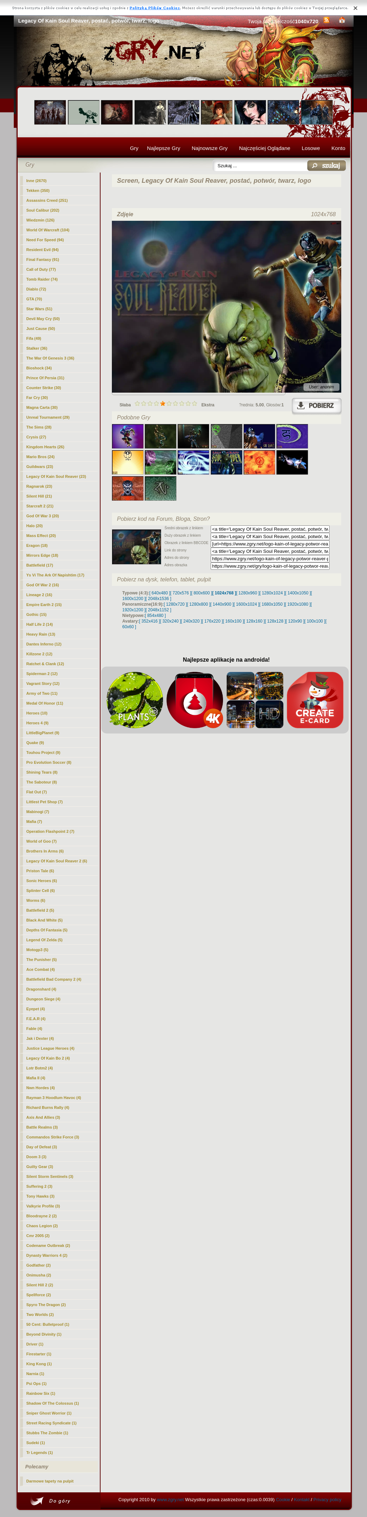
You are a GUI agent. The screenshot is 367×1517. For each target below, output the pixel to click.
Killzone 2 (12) (39, 654)
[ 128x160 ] (254, 621)
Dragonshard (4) (41, 989)
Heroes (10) (37, 713)
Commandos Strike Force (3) (52, 1137)
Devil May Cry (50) (43, 319)
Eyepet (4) (35, 1009)
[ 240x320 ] (191, 621)
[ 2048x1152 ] (159, 609)
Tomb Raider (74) (42, 279)
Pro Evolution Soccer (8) (49, 762)
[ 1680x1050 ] (272, 604)
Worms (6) (36, 900)
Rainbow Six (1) (40, 1393)
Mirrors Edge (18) (42, 555)
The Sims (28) (39, 427)
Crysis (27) (36, 437)
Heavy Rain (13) (40, 634)
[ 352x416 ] (149, 621)
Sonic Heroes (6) (41, 881)
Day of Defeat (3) (41, 1147)
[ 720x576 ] (180, 593)
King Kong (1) (39, 1364)
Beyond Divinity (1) (44, 1334)
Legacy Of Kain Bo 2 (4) (48, 1058)
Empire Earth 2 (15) (44, 605)
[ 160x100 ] (233, 621)
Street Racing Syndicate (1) (51, 1423)
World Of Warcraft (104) (48, 230)
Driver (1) (34, 1344)
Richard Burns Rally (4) (48, 1107)
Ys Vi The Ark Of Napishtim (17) (55, 575)
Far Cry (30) (37, 397)
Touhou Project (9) (43, 752)
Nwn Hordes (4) (40, 1088)
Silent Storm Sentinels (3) (49, 1176)
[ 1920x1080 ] (298, 604)
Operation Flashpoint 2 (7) (50, 831)
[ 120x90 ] (295, 621)
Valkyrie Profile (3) (43, 1206)
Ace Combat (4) (40, 969)
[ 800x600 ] (201, 593)
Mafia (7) (34, 821)
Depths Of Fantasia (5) (47, 930)
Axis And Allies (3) (43, 1117)
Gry (134, 148)
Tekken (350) (38, 190)
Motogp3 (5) (37, 950)
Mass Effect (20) (41, 535)
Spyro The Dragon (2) (46, 1305)
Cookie (283, 1499)
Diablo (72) (36, 289)
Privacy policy (327, 1499)
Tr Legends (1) (39, 1452)
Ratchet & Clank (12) (45, 664)
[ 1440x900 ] (222, 604)
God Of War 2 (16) (42, 585)
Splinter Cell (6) (40, 890)
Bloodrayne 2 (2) (41, 1216)
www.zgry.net (170, 1499)
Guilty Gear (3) (39, 1167)
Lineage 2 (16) (39, 595)
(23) (56, 476)
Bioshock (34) (39, 368)
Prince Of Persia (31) (45, 378)
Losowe (311, 148)
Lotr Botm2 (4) (39, 1068)
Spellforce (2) (38, 1295)
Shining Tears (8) (42, 772)
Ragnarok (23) (39, 486)
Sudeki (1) (35, 1443)
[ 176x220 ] (212, 621)
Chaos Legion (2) (42, 1226)
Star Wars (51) (39, 309)
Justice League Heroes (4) (50, 1048)
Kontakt (301, 1499)
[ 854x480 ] (155, 615)
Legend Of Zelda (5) (44, 940)
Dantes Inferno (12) (44, 644)
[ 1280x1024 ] (272, 593)
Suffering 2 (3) (39, 1186)
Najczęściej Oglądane (264, 148)
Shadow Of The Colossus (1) (52, 1403)
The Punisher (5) (41, 959)
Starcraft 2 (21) (40, 506)
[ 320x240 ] (170, 621)
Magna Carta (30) (42, 407)
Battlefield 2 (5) (40, 910)
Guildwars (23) (39, 466)
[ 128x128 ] (275, 621)
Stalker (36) (36, 348)
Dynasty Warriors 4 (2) (46, 1255)
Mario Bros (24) (40, 457)
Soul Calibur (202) (43, 210)
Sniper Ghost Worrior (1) (49, 1413)
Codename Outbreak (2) (48, 1245)
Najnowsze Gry (210, 148)
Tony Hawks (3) (40, 1196)
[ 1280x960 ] (247, 593)
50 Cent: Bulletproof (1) (48, 1324)
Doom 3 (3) (36, 1157)
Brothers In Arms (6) (45, 851)
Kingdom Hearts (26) (45, 447)
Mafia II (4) (36, 1078)
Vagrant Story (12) (43, 683)
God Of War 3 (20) (42, 516)
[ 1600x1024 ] (246, 604)
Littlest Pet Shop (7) (44, 802)
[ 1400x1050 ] (298, 593)
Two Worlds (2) (40, 1314)
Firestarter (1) (39, 1354)
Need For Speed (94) (45, 240)
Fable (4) (34, 1028)
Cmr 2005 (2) (38, 1236)
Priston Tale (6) (40, 871)
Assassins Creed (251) (47, 200)
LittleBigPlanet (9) (43, 733)
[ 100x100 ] (315, 621)
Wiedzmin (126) (40, 220)
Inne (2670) (36, 181)
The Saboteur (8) (41, 782)
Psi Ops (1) (36, 1383)
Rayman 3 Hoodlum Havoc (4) (53, 1097)
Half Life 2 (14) (39, 624)
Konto (338, 148)
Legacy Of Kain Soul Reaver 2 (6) (56, 861)
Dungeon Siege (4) (43, 999)
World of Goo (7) (41, 841)
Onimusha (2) (38, 1275)
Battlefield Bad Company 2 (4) (54, 979)
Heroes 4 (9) (37, 723)
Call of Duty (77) (41, 269)
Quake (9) (35, 743)
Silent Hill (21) (39, 496)
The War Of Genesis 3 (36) (50, 358)
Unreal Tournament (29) (48, 417)
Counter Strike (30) (43, 388)
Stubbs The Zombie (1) (47, 1433)
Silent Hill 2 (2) (39, 1285)
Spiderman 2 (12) (42, 674)
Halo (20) (34, 526)
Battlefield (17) (39, 565)
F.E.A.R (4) (36, 1019)
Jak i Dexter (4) (40, 1038)
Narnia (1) (35, 1374)
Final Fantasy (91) (42, 259)
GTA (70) (34, 299)
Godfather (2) (38, 1265)
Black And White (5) (44, 920)
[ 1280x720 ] (175, 604)
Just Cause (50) (40, 328)
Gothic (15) (36, 614)
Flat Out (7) (36, 792)
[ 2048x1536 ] (159, 598)
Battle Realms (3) (42, 1127)
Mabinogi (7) (37, 812)
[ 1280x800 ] (198, 604)
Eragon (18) (37, 545)
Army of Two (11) (42, 693)
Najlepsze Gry (163, 148)
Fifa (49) (33, 338)
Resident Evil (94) (42, 250)
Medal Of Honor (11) (45, 703)
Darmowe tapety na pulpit (50, 1481)
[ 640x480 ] (159, 593)
